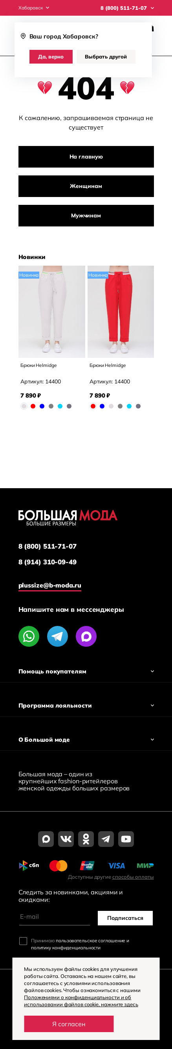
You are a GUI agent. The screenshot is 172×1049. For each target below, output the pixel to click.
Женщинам (86, 186)
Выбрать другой (106, 56)
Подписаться (125, 917)
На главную (86, 156)
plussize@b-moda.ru (49, 585)
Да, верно (51, 56)
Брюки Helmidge (38, 365)
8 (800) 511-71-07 (47, 546)
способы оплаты (133, 877)
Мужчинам (86, 215)
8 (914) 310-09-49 (47, 562)
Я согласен (69, 1024)
